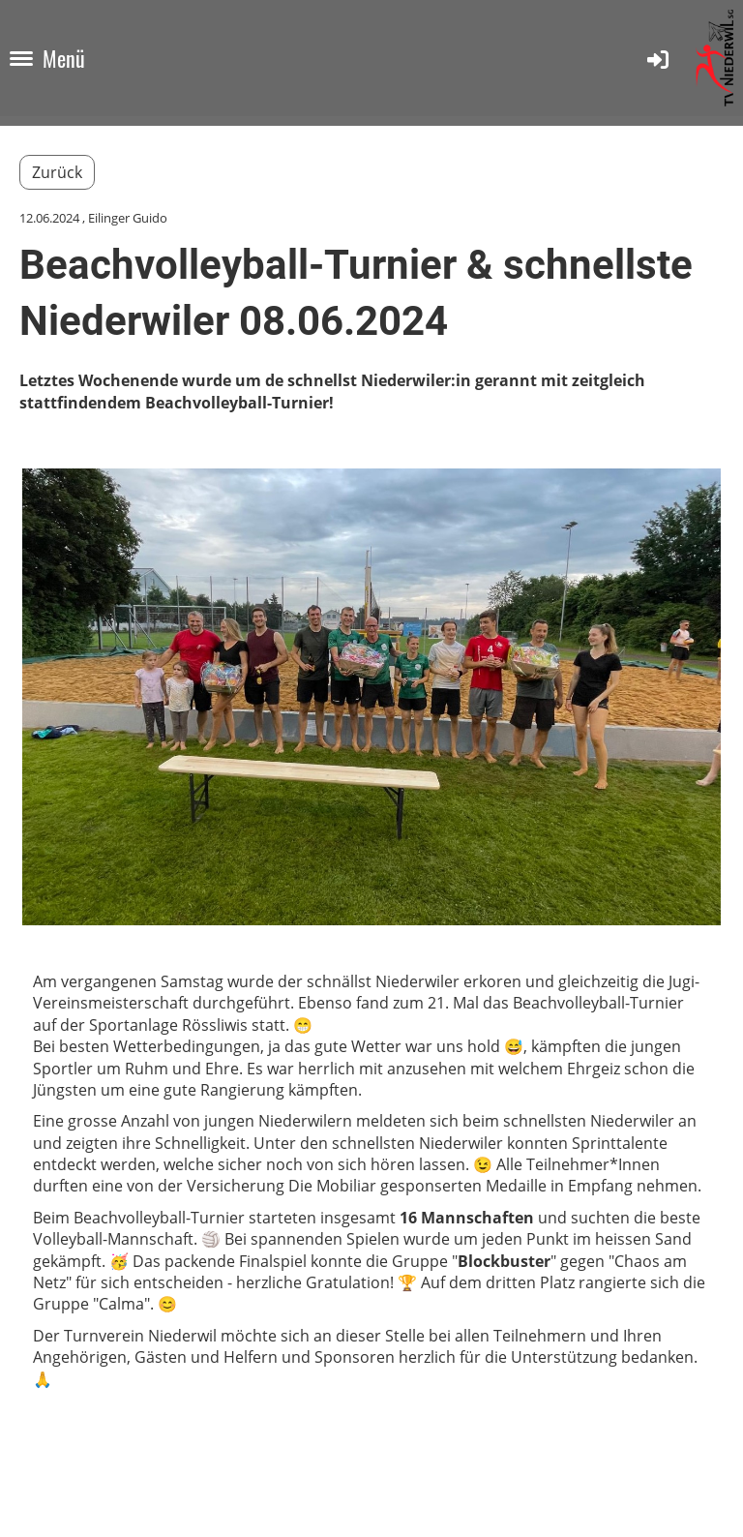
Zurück (57, 172)
